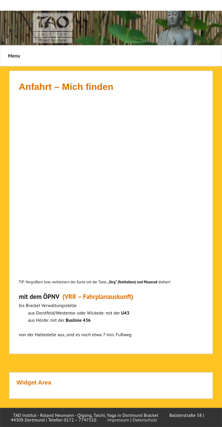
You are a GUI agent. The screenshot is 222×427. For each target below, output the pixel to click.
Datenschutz (145, 420)
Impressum (118, 420)
